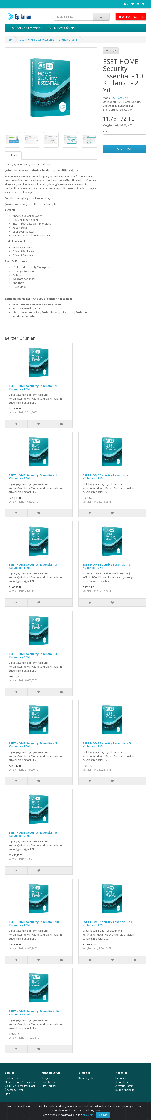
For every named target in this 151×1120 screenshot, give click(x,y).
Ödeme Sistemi (14, 1090)
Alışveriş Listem (124, 1086)
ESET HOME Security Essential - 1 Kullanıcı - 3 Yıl (107, 476)
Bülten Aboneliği (125, 1090)
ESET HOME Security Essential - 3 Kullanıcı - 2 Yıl (107, 566)
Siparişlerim (122, 1082)
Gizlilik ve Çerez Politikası (20, 1086)
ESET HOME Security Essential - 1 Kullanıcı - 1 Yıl (33, 387)
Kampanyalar (86, 1078)
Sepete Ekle (125, 149)
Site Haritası (49, 1086)
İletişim (46, 1078)
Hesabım (120, 1078)
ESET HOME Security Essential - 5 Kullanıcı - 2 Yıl (107, 744)
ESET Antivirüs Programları (26, 28)
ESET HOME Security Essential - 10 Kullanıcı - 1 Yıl (34, 923)
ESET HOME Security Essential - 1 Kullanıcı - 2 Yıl (33, 476)
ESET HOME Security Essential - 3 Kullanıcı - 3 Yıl (33, 655)
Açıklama (13, 155)
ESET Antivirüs (120, 98)
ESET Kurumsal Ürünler (61, 28)
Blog (7, 1094)
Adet (105, 131)
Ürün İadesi (49, 1082)
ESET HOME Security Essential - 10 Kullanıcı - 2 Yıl (48, 39)
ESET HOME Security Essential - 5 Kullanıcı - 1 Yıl (33, 744)
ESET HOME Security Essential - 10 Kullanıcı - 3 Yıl (34, 1012)
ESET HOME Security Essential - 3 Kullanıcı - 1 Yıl (33, 566)
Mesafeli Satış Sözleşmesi (20, 1082)
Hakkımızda (12, 1078)
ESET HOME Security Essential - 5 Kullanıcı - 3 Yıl (33, 834)
